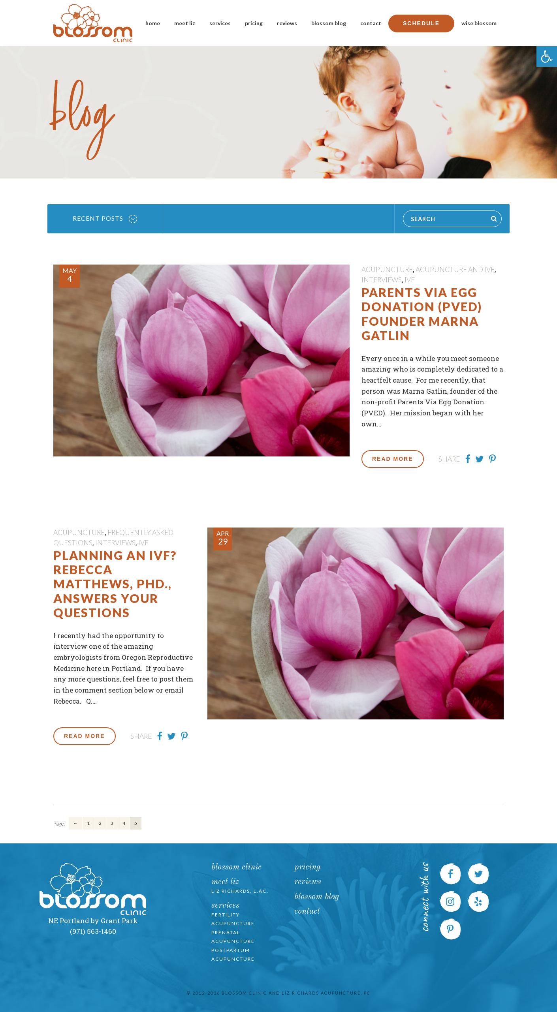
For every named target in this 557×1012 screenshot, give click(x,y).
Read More (392, 459)
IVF (410, 280)
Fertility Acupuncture (233, 919)
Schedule (421, 23)
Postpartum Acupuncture (233, 954)
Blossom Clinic (236, 867)
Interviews (381, 280)
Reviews (287, 23)
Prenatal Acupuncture (233, 936)
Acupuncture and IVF (455, 269)
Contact (370, 23)
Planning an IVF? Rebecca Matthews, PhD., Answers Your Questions (115, 584)
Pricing (254, 23)
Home (152, 23)
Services (220, 23)
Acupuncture (387, 269)
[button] (546, 56)
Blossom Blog (328, 23)
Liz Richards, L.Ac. (240, 891)
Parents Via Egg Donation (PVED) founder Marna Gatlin (421, 313)
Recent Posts (105, 218)
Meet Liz (184, 23)
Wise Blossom (479, 23)
